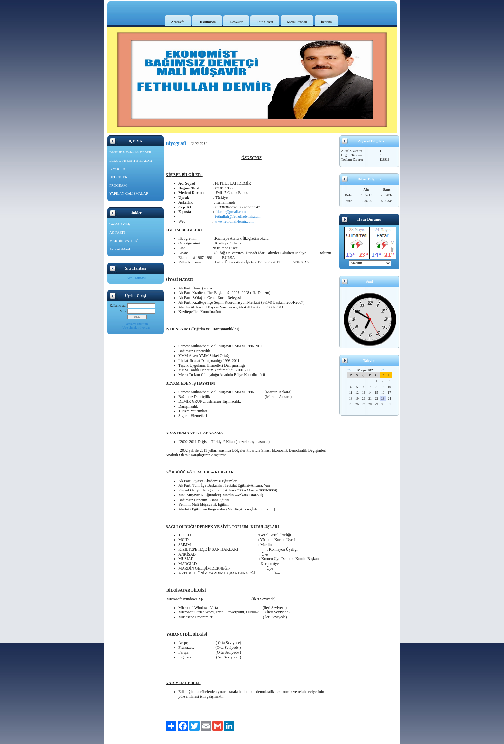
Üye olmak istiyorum (136, 327)
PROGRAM (118, 185)
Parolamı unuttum (136, 324)
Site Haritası (136, 278)
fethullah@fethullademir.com (236, 216)
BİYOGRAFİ (119, 168)
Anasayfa (177, 21)
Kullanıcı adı (118, 305)
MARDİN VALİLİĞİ (124, 241)
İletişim (326, 21)
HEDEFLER (118, 177)
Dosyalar (236, 21)
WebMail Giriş (119, 224)
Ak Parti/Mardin (120, 249)
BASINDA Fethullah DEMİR (130, 152)
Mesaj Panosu (297, 21)
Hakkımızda (207, 21)
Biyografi (176, 143)
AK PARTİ (117, 232)
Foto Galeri (265, 21)
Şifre (123, 311)
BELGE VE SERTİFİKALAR (130, 160)
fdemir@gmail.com (230, 211)
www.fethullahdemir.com (234, 221)
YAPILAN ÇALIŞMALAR (128, 193)
